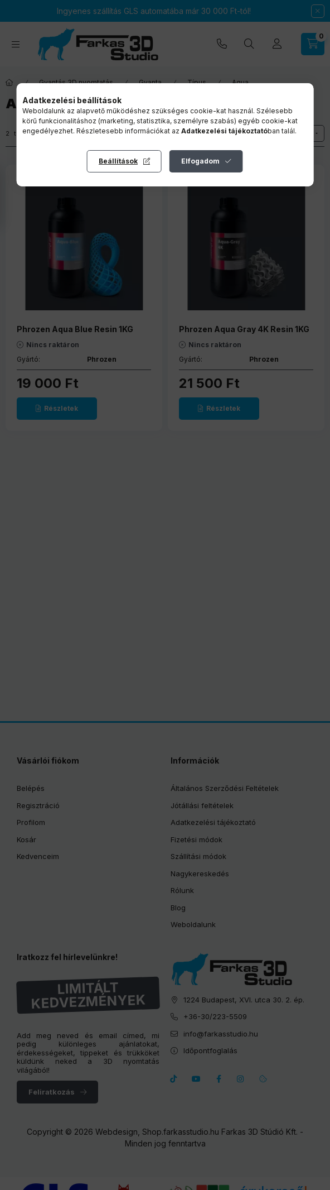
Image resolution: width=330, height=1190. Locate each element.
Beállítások (118, 161)
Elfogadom (200, 161)
